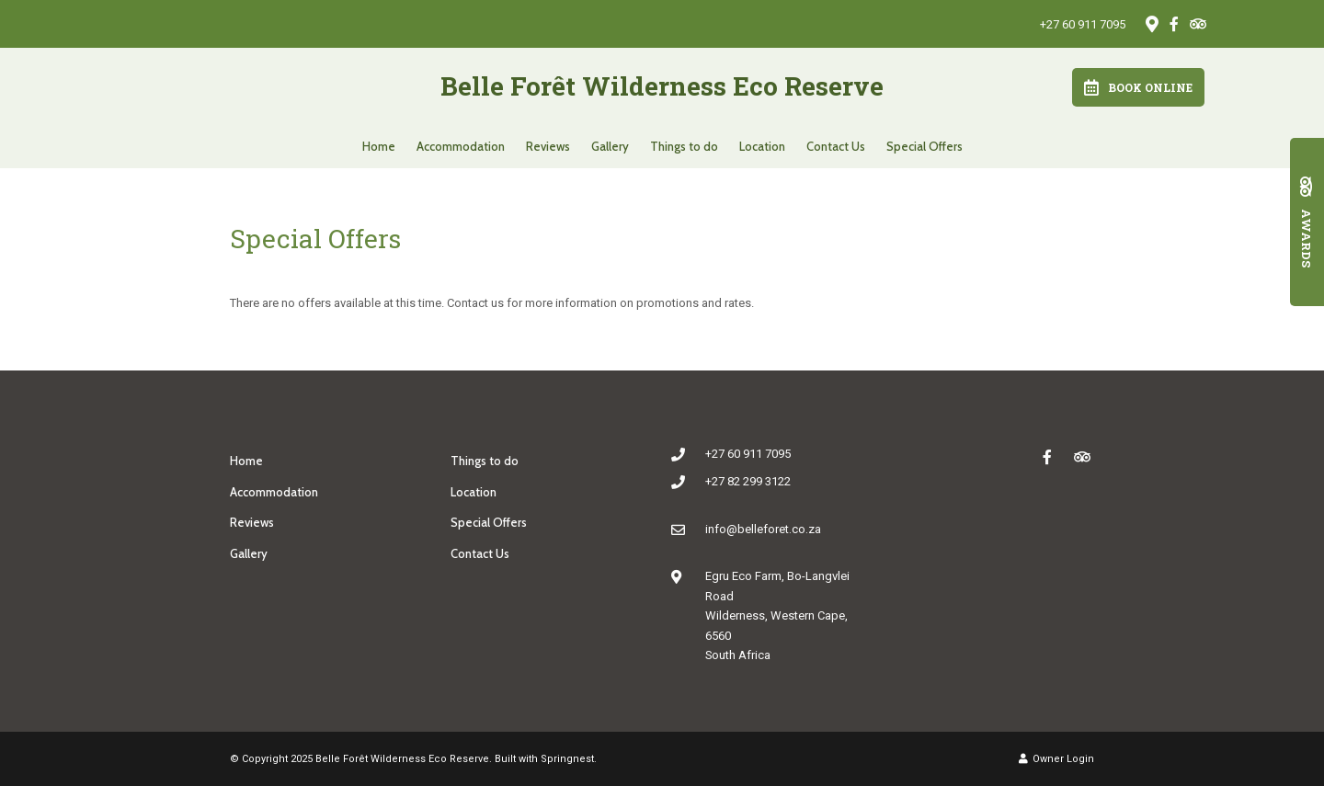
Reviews (548, 146)
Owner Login (1056, 759)
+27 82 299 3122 (748, 481)
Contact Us (835, 146)
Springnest (567, 759)
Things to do (684, 146)
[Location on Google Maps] (1151, 23)
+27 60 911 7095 (1082, 24)
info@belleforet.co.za (763, 529)
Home (378, 146)
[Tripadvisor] (1197, 24)
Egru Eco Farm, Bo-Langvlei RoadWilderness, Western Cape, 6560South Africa (777, 615)
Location (762, 146)
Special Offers (924, 146)
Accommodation (461, 146)
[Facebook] (1174, 24)
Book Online (1138, 87)
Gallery (610, 146)
